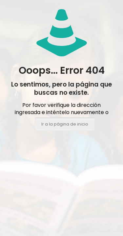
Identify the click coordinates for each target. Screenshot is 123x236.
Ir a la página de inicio (64, 124)
